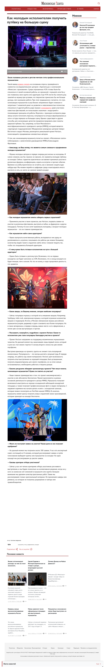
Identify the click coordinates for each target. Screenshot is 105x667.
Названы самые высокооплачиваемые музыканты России (15, 611)
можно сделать (23, 84)
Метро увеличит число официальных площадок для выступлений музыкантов (36, 612)
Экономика (48, 9)
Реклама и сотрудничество (89, 648)
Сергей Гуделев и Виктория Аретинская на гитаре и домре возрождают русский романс (36, 565)
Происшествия (64, 9)
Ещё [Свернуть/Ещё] (98, 664)
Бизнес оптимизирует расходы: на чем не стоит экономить (16, 563)
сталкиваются (46, 108)
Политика (16, 9)
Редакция (76, 648)
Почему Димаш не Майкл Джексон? (57, 562)
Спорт (68, 648)
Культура (60, 648)
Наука (96, 9)
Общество (32, 9)
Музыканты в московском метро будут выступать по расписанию (57, 611)
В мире (80, 9)
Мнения (77, 15)
